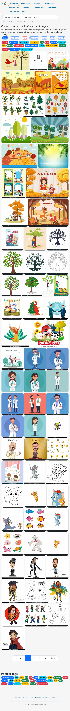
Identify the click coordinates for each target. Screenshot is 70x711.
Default (5, 38)
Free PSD (25, 12)
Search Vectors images (12, 17)
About (44, 698)
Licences (25, 698)
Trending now (15, 38)
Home (4, 22)
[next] (53, 658)
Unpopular (61, 38)
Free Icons (27, 8)
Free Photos (25, 3)
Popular (52, 38)
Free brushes (39, 8)
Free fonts (37, 3)
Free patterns (14, 12)
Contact (52, 698)
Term (32, 698)
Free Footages (49, 3)
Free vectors (13, 3)
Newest (25, 38)
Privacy (38, 698)
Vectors (11, 22)
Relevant (44, 38)
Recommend (34, 38)
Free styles (52, 8)
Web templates (14, 8)
